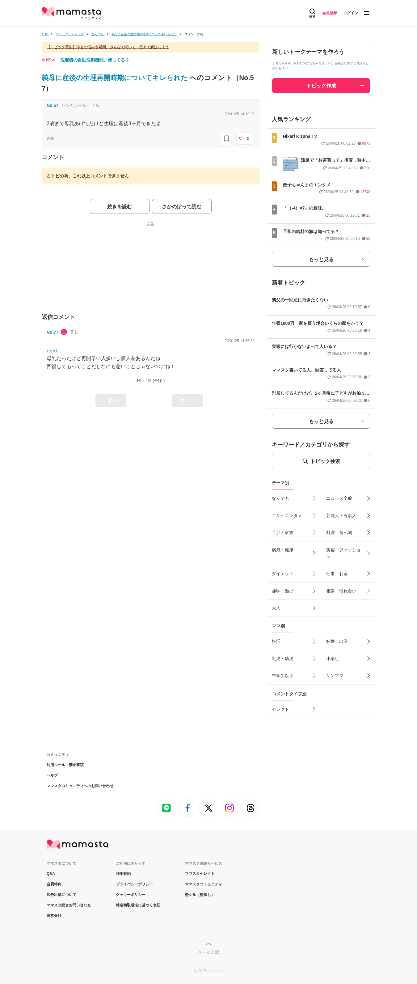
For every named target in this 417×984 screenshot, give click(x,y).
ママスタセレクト (200, 874)
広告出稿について (61, 895)
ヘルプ (52, 775)
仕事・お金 (337, 573)
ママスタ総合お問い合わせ (69, 905)
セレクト (280, 709)
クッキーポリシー (130, 895)
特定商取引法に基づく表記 (138, 905)
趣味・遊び (282, 590)
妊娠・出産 (337, 641)
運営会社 (54, 916)
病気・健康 (282, 549)
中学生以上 (282, 675)
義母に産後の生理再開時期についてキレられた (116, 78)
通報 (50, 138)
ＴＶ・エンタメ (287, 515)
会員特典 (54, 884)
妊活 (276, 641)
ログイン (350, 13)
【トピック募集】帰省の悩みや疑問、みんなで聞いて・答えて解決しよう (108, 47)
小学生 (332, 658)
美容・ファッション (343, 553)
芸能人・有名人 (341, 515)
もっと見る (321, 259)
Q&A (51, 874)
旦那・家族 (282, 532)
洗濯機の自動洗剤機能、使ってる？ (94, 59)
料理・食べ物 (339, 532)
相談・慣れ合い (341, 590)
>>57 (52, 350)
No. (52, 105)
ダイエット (282, 573)
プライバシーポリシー (134, 884)
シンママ (334, 675)
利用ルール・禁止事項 (65, 765)
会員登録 (329, 13)
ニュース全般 (339, 498)
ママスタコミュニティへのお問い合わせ (80, 786)
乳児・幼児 (282, 658)
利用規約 (123, 874)
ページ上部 (208, 952)
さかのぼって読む (181, 206)
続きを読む (119, 206)
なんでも (280, 498)
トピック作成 (321, 85)
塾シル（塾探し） (200, 895)
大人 (276, 607)
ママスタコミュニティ (203, 884)
